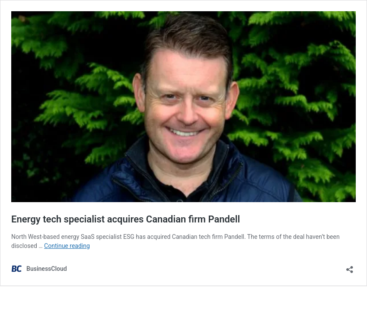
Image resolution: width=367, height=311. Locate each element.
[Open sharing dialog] (350, 266)
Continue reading (67, 245)
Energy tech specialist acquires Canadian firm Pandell (125, 219)
